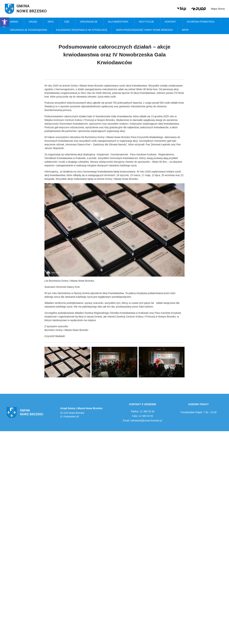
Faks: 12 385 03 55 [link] (142, 416)
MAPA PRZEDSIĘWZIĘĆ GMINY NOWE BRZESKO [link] (144, 29)
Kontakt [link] (171, 22)
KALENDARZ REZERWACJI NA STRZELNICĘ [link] (81, 29)
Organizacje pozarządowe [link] (28, 29)
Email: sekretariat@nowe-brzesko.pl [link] (142, 420)
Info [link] (51, 22)
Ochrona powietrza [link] (201, 22)
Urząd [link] (34, 22)
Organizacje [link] (89, 22)
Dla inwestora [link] (119, 22)
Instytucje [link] (147, 22)
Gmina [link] (15, 22)
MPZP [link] (186, 30)
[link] (4, 22)
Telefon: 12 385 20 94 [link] (142, 411)
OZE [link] (67, 22)
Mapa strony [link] (218, 8)
